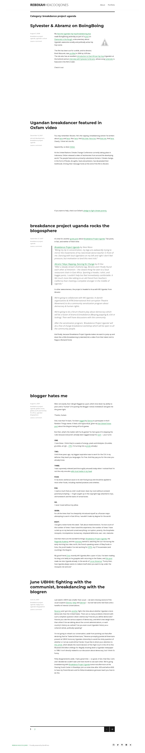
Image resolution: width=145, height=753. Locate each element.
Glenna (90, 421)
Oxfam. (72, 147)
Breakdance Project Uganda (94, 239)
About (102, 5)
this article (58, 645)
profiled (72, 53)
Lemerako (109, 59)
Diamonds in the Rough (63, 39)
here (61, 138)
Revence (57, 611)
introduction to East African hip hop (90, 56)
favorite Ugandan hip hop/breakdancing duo (74, 34)
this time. (85, 138)
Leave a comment (36, 41)
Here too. (92, 138)
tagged (82, 421)
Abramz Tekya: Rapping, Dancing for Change (74, 264)
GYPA (90, 547)
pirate (88, 446)
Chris (68, 555)
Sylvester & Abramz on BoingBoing (67, 25)
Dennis (69, 603)
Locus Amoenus (96, 561)
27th (70, 446)
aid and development (37, 138)
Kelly (74, 603)
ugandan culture (41, 38)
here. (112, 138)
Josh (99, 435)
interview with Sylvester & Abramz (82, 59)
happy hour (40, 604)
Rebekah (49, 5)
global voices (40, 408)
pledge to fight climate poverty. (95, 211)
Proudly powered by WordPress (39, 745)
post (87, 36)
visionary (78, 541)
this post (109, 558)
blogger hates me (48, 395)
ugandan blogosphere (37, 606)
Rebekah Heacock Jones (20, 745)
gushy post (74, 239)
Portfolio (111, 5)
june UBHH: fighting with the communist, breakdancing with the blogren (67, 586)
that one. (103, 138)
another (75, 611)
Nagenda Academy (61, 541)
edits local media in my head (81, 471)
